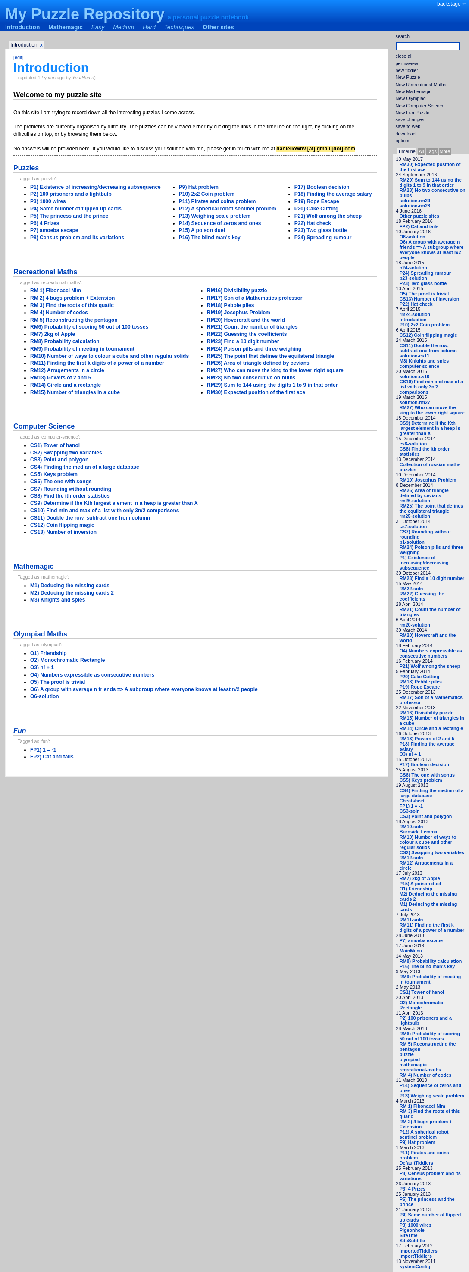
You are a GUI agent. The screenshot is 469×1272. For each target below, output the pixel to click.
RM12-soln (411, 857)
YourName (83, 77)
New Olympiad (411, 98)
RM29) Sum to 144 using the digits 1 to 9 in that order (431, 182)
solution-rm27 (415, 402)
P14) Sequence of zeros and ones (220, 223)
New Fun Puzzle (413, 112)
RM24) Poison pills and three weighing (254, 349)
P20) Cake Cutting (419, 676)
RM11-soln (411, 919)
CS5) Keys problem (421, 780)
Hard (149, 27)
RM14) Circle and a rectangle (431, 728)
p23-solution (413, 278)
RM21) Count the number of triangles (252, 327)
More (445, 151)
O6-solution (412, 236)
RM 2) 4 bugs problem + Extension (72, 298)
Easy (98, 27)
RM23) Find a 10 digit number (432, 578)
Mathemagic (65, 27)
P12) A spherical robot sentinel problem (424, 1134)
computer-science (419, 366)
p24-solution (413, 267)
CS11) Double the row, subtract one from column (428, 348)
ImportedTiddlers (419, 1250)
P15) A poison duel (420, 883)
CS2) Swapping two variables (432, 852)
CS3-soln (410, 811)
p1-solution (412, 542)
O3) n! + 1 (410, 754)
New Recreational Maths (421, 84)
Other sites (218, 27)
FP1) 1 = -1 (411, 805)
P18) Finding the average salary (333, 194)
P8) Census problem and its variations (77, 238)
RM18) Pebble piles (421, 681)
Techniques (179, 27)
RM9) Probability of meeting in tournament (430, 979)
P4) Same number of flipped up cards (76, 209)
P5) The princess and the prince (69, 216)
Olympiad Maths (40, 634)
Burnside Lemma (419, 831)
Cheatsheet (412, 800)
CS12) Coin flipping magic (428, 335)
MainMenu (411, 950)
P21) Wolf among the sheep (430, 666)
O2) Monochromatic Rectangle (421, 1005)
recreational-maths (420, 1069)
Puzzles (26, 168)
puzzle (407, 1054)
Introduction (22, 27)
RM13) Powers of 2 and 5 (427, 738)
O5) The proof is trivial (424, 293)
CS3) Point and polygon (426, 816)
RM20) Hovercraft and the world (246, 320)
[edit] (18, 57)
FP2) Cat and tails (419, 226)
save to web (408, 126)
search (403, 36)
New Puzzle (408, 77)
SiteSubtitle (412, 1240)
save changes (410, 119)
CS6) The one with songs (427, 774)
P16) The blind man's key (427, 966)
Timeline (406, 151)
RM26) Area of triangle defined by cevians (424, 493)
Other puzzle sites (419, 216)
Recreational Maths (45, 272)
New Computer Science (420, 105)
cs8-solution (413, 443)
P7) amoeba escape (421, 940)
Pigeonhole (412, 1230)
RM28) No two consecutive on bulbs (251, 378)
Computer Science (44, 426)
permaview (407, 63)
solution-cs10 (415, 376)
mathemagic (413, 1064)
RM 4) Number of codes (426, 1075)
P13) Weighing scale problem (432, 1095)
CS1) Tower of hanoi (422, 992)
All (421, 151)
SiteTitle (409, 1235)
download (406, 133)
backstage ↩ (451, 4)
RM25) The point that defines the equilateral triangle (431, 508)
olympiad (410, 1059)
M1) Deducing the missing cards (69, 586)
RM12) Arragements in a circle (67, 370)
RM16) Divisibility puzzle (426, 712)
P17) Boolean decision (424, 764)
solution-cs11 (415, 355)
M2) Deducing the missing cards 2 (72, 593)
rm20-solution (415, 624)
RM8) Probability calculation (431, 961)
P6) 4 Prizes (413, 1188)
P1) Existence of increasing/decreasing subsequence (424, 562)
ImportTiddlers (416, 1256)
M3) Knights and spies (424, 360)
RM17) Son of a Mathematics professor (254, 298)
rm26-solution (415, 500)
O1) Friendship (416, 888)
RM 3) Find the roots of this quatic (72, 305)
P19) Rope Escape (420, 686)
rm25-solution (415, 516)
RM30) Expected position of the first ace (256, 392)
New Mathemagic (413, 91)
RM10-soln (411, 826)
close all (404, 56)
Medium (123, 27)
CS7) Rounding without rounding (70, 489)
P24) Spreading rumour (425, 273)
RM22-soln (411, 588)
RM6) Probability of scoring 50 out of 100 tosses (430, 1036)
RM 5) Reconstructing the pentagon (74, 320)
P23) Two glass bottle (423, 283)
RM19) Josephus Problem (428, 479)
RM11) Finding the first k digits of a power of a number (432, 927)
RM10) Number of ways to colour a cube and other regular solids (428, 842)
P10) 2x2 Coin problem (425, 324)
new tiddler (407, 70)
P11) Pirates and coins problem (217, 201)
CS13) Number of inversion (430, 298)
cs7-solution (413, 526)
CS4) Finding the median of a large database (432, 793)
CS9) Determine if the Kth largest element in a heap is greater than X (430, 428)
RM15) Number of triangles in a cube (75, 392)
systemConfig (415, 1266)
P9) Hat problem (417, 1142)
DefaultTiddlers (416, 1162)
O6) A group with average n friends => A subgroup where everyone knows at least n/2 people (432, 249)
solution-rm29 (415, 200)
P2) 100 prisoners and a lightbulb (71, 194)
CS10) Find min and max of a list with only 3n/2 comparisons (431, 387)
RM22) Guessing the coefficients (422, 596)
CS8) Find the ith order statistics (70, 496)
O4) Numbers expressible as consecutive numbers (431, 653)
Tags (432, 151)
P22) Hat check (416, 304)
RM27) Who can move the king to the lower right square (432, 410)
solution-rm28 (415, 205)
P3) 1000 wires (415, 1225)
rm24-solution (415, 314)
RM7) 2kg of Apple (420, 878)
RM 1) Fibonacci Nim (422, 1106)
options (403, 140)
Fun (19, 730)
